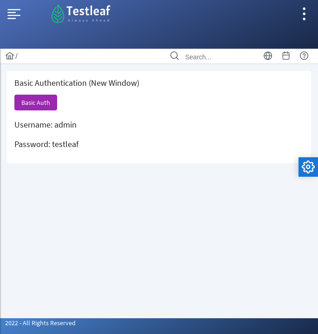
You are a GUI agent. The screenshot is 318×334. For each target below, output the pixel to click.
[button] (35, 102)
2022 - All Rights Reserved (40, 323)
